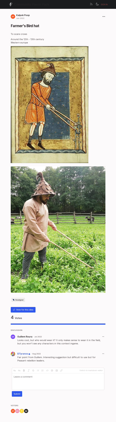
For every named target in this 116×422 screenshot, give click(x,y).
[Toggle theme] (97, 4)
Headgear (18, 300)
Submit (17, 394)
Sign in (104, 4)
